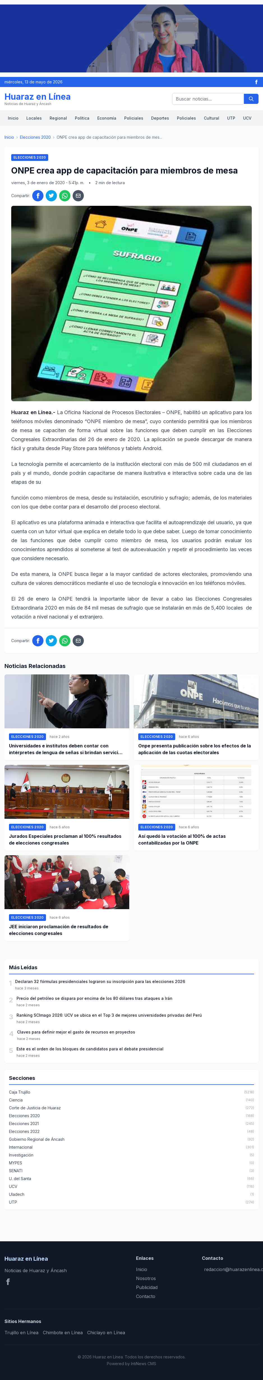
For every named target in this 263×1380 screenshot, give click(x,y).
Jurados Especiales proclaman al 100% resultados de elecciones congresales (65, 839)
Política (82, 118)
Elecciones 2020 (35, 137)
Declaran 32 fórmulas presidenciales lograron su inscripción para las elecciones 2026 (100, 981)
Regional (58, 118)
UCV (247, 118)
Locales (34, 118)
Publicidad (147, 1287)
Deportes (160, 118)
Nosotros (146, 1278)
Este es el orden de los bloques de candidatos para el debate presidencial (90, 1048)
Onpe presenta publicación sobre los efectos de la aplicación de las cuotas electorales (194, 749)
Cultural (211, 118)
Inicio (13, 118)
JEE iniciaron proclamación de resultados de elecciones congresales (58, 930)
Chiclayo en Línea (106, 1332)
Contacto (145, 1296)
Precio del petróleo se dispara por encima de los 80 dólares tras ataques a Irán (94, 998)
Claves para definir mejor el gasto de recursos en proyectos (76, 1032)
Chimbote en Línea (63, 1332)
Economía (106, 118)
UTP (231, 118)
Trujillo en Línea (21, 1332)
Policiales (133, 118)
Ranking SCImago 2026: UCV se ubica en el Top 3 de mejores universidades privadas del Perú (109, 1015)
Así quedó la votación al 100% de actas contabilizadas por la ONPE (182, 839)
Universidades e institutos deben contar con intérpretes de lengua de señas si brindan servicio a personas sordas (67, 749)
